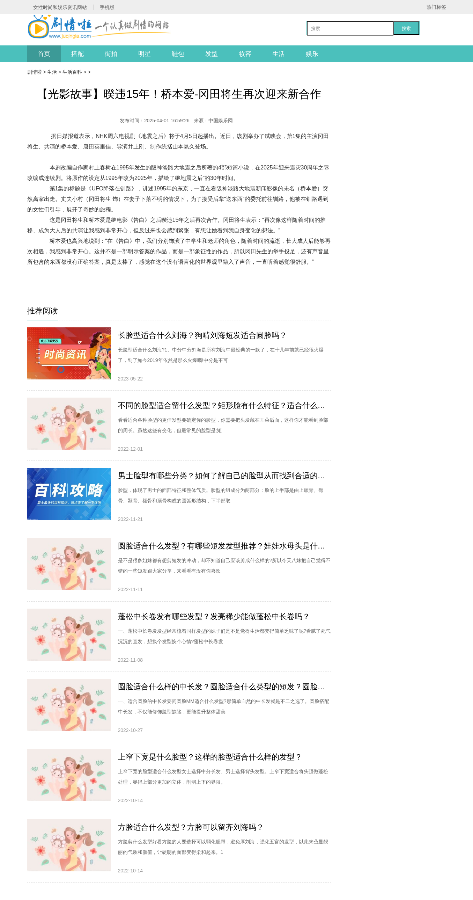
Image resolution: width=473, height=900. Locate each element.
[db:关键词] (76, 272)
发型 (211, 53)
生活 (278, 53)
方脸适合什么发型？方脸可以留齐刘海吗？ (191, 827)
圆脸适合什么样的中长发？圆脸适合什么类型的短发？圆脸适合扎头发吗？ (224, 686)
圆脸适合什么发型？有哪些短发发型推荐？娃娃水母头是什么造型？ (224, 546)
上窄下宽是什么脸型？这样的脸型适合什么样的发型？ (210, 757)
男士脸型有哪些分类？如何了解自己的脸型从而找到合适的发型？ (224, 475)
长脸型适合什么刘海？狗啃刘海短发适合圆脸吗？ (202, 335)
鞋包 (178, 53)
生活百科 (72, 72)
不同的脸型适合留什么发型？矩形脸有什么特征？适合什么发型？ (224, 405)
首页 (44, 53)
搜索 (406, 28)
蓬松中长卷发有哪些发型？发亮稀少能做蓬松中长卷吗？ (214, 616)
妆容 (245, 53)
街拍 (111, 53)
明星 (144, 53)
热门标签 (436, 7)
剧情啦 (34, 72)
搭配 (77, 53)
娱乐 (312, 53)
